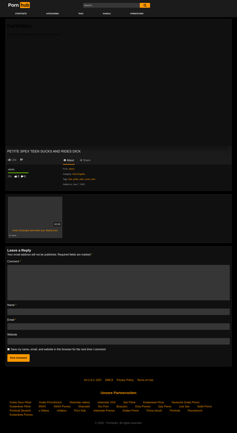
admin (72, 169)
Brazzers (122, 406)
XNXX (42, 406)
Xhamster (84, 406)
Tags (80, 14)
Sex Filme (129, 402)
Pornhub (175, 410)
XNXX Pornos (62, 406)
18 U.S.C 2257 (93, 380)
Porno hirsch (154, 410)
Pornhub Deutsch (20, 410)
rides (81, 179)
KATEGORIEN (52, 14)
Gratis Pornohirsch (50, 402)
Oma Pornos (142, 406)
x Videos (44, 410)
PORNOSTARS (136, 14)
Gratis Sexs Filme (20, 402)
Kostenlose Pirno (153, 402)
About (69, 160)
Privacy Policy (125, 380)
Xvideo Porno (130, 410)
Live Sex (184, 406)
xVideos (61, 410)
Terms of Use (145, 380)
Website (12, 334)
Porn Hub (80, 410)
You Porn (103, 406)
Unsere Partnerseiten (118, 393)
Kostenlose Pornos (21, 414)
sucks (87, 179)
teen (93, 179)
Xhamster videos (79, 402)
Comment (14, 261)
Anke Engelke (78, 174)
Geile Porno (204, 406)
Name (11, 305)
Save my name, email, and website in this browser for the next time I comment (58, 349)
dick (70, 179)
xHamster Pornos (104, 410)
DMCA (109, 380)
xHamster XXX (107, 402)
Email (11, 319)
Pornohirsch (195, 410)
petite (75, 179)
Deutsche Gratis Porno (185, 402)
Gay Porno (164, 406)
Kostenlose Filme (20, 406)
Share (85, 160)
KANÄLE (107, 14)
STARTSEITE (21, 14)
